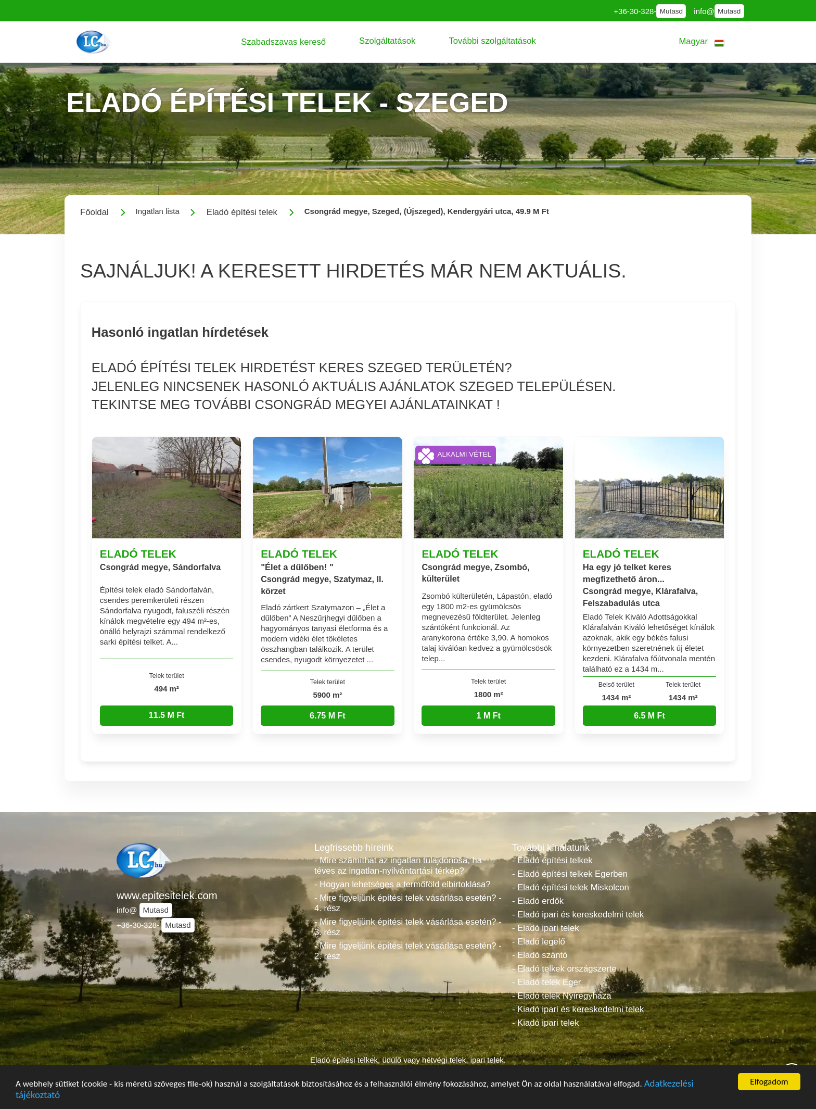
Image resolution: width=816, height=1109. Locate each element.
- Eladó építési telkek (552, 860)
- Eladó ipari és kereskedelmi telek (578, 914)
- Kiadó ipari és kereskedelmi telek (578, 1009)
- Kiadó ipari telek (545, 1023)
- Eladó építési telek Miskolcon (570, 887)
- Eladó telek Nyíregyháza (561, 996)
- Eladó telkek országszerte (564, 969)
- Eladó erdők (538, 901)
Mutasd (671, 11)
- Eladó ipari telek (545, 928)
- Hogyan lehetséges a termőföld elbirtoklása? (402, 884)
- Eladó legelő (538, 942)
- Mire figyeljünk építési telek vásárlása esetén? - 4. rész (408, 903)
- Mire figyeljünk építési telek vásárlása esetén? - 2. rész (408, 951)
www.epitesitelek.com (167, 895)
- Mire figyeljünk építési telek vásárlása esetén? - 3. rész (408, 927)
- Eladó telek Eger (546, 982)
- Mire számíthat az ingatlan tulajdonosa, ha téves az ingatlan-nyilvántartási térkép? (398, 865)
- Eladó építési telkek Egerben (570, 874)
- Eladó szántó (539, 955)
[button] (283, 42)
